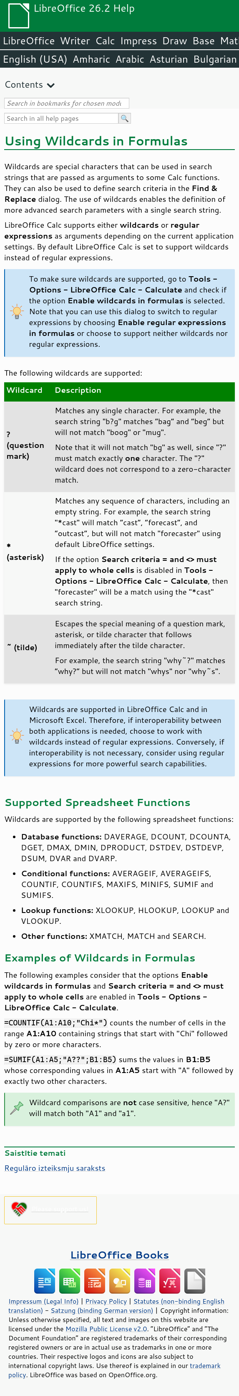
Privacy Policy (106, 1301)
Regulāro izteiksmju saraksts (55, 1167)
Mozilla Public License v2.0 (106, 1328)
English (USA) (35, 59)
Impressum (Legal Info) (43, 1301)
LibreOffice (29, 40)
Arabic (129, 59)
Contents (23, 84)
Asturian (168, 59)
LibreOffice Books (119, 1254)
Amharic (91, 59)
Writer (75, 40)
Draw (174, 40)
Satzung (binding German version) (101, 1310)
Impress (138, 40)
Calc (105, 40)
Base (203, 40)
